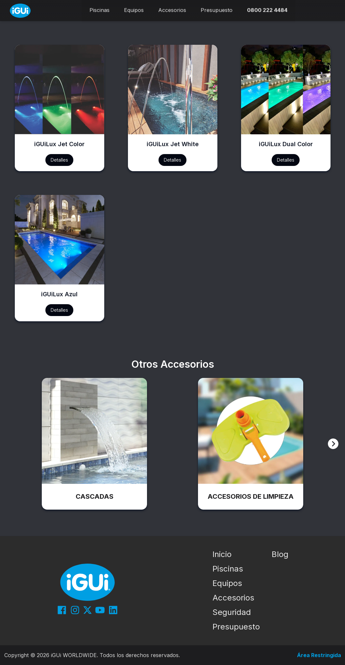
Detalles (59, 160)
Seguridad (231, 612)
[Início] (20, 11)
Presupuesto (236, 626)
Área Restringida (319, 655)
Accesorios (233, 597)
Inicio (222, 554)
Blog (280, 554)
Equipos (227, 583)
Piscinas (227, 568)
